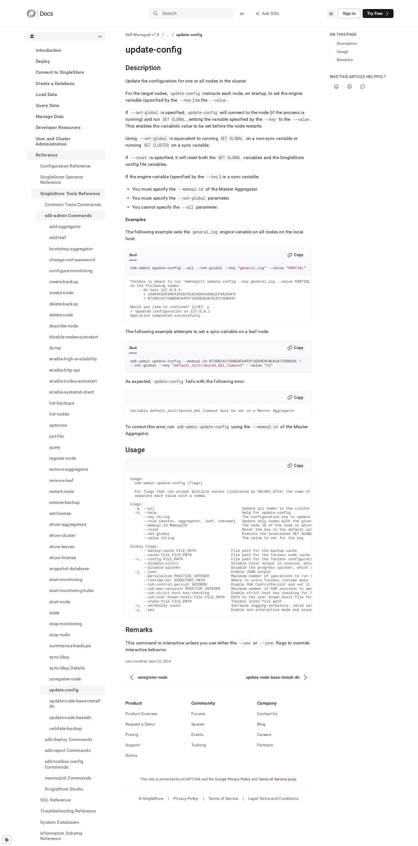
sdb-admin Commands (68, 215)
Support (132, 782)
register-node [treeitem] (62, 458)
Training (198, 782)
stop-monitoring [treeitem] (65, 623)
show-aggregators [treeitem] (67, 524)
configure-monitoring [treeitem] (71, 270)
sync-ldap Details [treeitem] (67, 668)
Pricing (131, 772)
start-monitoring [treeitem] (65, 579)
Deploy (43, 61)
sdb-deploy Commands (68, 739)
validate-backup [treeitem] (65, 728)
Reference (47, 155)
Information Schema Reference (61, 836)
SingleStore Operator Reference (61, 179)
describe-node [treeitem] (63, 326)
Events (197, 772)
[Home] (40, 13)
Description (347, 43)
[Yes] (336, 86)
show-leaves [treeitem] (62, 546)
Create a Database (55, 83)
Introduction (48, 50)
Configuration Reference (65, 166)
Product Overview (141, 751)
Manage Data (50, 116)
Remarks (345, 59)
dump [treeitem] (55, 348)
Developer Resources (58, 127)
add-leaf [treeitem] (57, 237)
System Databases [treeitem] (59, 822)
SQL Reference (55, 800)
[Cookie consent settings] (7, 839)
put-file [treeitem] (56, 436)
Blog (261, 762)
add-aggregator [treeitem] (65, 226)
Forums (198, 751)
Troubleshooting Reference (68, 811)
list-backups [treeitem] (61, 403)
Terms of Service (273, 817)
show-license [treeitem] (62, 557)
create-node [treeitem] (61, 292)
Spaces (197, 762)
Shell (133, 255)
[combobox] (331, 13)
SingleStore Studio (64, 789)
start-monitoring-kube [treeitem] (71, 590)
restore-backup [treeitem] (64, 502)
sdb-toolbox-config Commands (64, 764)
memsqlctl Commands (68, 778)
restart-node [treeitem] (61, 491)
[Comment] (362, 86)
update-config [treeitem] (63, 690)
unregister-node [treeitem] (65, 679)
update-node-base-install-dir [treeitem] (75, 703)
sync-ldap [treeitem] (59, 657)
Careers (264, 772)
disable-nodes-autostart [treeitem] (73, 337)
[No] (349, 86)
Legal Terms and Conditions (273, 836)
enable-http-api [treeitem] (64, 370)
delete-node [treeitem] (61, 315)
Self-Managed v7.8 (142, 34)
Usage (342, 51)
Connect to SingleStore (60, 72)
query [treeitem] (55, 447)
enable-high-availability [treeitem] (73, 358)
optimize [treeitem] (58, 425)
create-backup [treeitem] (63, 281)
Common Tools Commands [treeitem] (73, 204)
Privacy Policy (239, 817)
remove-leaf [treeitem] (61, 480)
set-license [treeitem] (60, 513)
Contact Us (267, 751)
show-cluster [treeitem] (62, 535)
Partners (265, 782)
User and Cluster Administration (53, 141)
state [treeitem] (54, 612)
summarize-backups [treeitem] (70, 645)
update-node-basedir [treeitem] (70, 717)
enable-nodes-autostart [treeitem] (73, 381)
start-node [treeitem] (59, 601)
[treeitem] (66, 50)
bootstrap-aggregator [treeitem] (71, 248)
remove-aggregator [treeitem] (68, 469)
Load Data (46, 94)
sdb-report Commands (68, 750)
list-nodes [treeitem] (59, 414)
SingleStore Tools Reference (70, 193)
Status (131, 793)
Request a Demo (140, 762)
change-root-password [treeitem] (72, 259)
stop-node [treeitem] (59, 634)
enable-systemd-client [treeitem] (71, 392)
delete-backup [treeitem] (63, 304)
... (168, 34)
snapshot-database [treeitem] (69, 568)
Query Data (47, 105)
